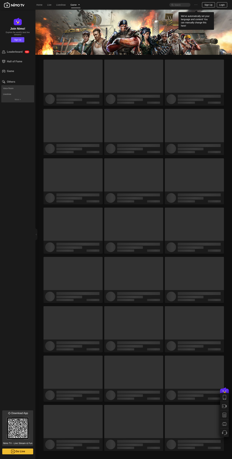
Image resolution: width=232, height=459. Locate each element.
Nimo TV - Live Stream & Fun (17, 427)
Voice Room (8, 88)
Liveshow (7, 94)
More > (18, 99)
